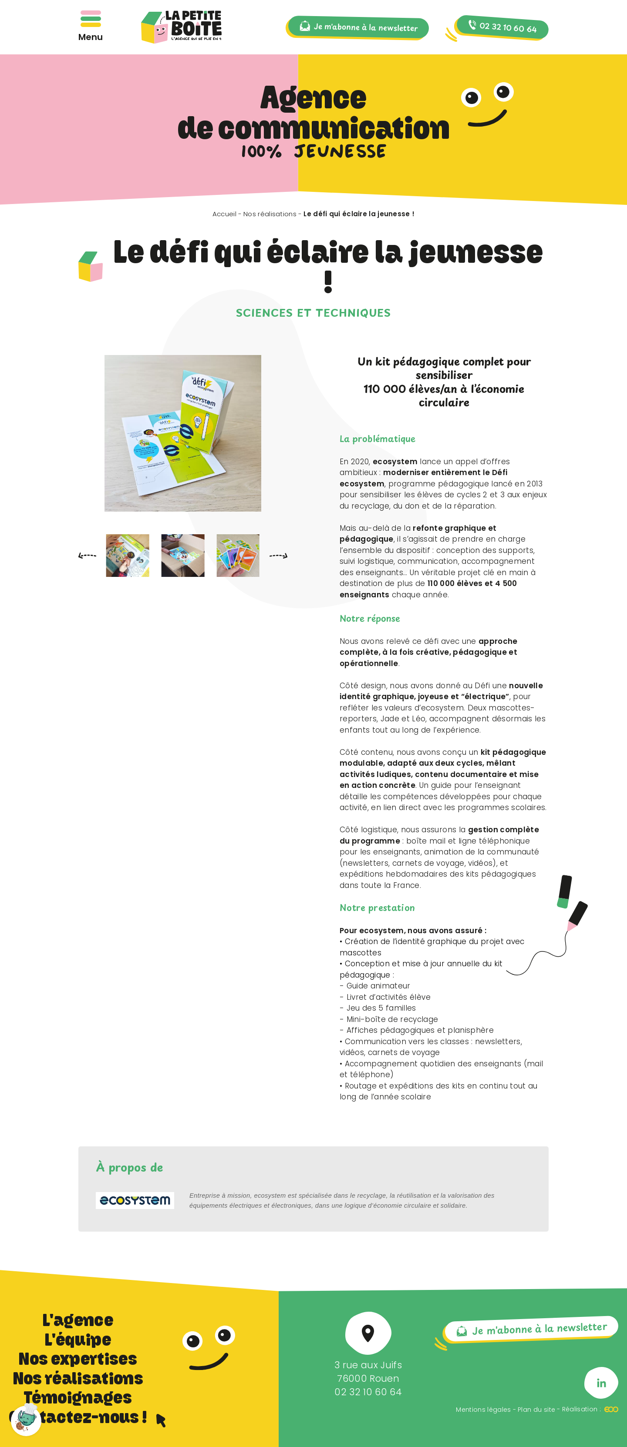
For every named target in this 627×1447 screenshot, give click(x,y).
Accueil (224, 213)
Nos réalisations (270, 213)
